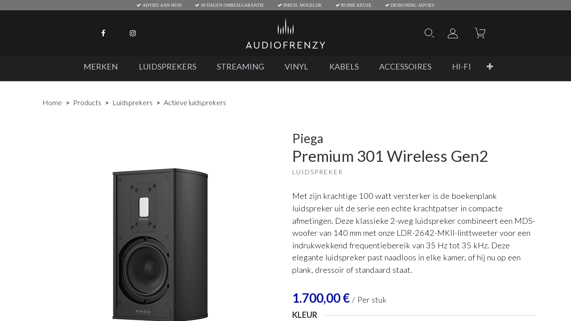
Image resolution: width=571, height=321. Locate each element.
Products (87, 102)
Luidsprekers (132, 102)
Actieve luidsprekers (195, 102)
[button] (490, 66)
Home (52, 102)
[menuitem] (100, 66)
